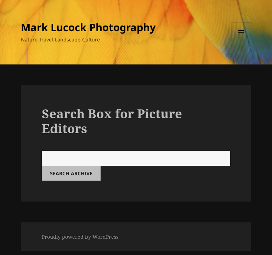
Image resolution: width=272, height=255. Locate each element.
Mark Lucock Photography (88, 27)
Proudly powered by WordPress (80, 236)
